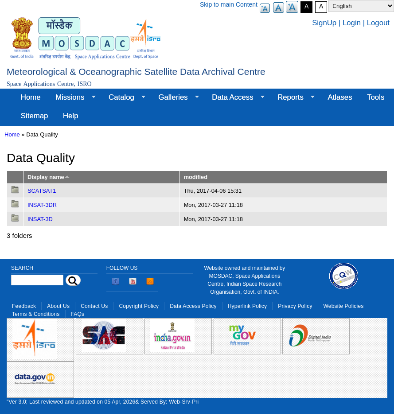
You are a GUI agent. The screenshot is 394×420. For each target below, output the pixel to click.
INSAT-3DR (42, 205)
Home (31, 97)
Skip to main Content (228, 4)
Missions (71, 97)
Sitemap (34, 116)
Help (70, 116)
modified (195, 177)
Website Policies (344, 306)
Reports (292, 97)
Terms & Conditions (36, 314)
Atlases (340, 97)
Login (352, 23)
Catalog (123, 97)
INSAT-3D (40, 219)
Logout (378, 23)
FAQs (78, 314)
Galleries (175, 97)
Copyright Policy (139, 306)
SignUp (324, 23)
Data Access (234, 97)
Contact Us (94, 306)
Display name (48, 177)
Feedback (24, 306)
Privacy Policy (295, 306)
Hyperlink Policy (247, 306)
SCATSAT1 (41, 190)
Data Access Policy (193, 306)
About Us (58, 306)
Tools (375, 97)
